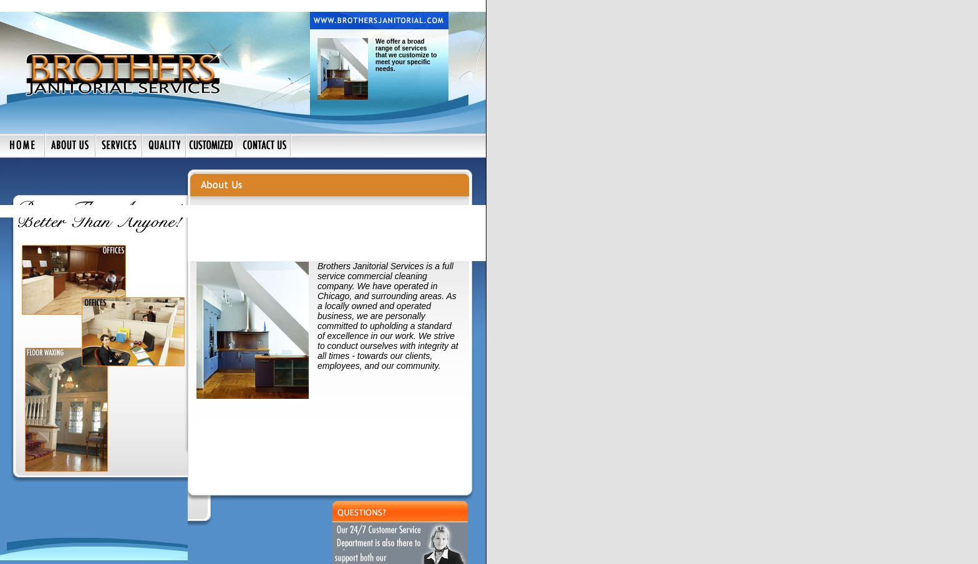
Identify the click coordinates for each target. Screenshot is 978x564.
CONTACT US (143, 548)
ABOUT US (58, 548)
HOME (23, 548)
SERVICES (98, 548)
